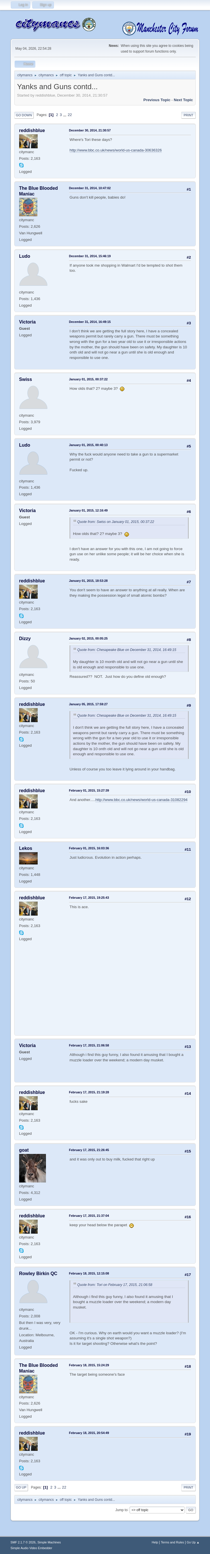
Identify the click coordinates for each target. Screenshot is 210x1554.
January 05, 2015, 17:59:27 (88, 704)
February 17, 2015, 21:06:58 (89, 1045)
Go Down (24, 115)
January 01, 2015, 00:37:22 (88, 379)
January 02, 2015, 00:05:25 (88, 638)
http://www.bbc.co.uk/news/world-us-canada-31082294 (141, 800)
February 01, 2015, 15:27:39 (89, 790)
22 (70, 115)
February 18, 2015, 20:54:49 (89, 1433)
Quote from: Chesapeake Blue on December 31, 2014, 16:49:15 (126, 650)
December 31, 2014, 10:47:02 (90, 188)
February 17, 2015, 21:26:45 (89, 1150)
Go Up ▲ (193, 1542)
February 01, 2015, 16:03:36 (89, 848)
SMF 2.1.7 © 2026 (23, 1542)
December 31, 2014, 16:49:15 (90, 321)
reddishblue (32, 130)
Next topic (183, 100)
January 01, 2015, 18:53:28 (88, 580)
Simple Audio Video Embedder (31, 1548)
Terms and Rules (172, 1542)
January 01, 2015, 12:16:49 (88, 510)
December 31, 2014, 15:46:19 (90, 256)
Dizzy (25, 638)
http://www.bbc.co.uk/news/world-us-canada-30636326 (116, 150)
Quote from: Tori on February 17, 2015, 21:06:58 (114, 1285)
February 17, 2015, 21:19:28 (89, 1092)
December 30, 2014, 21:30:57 (90, 130)
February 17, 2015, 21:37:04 (89, 1215)
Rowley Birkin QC (38, 1273)
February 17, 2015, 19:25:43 (89, 897)
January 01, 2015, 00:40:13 (88, 445)
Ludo (24, 256)
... (65, 115)
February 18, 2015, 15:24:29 (89, 1365)
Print (188, 115)
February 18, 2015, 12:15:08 (89, 1273)
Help (155, 1542)
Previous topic (157, 100)
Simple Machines (49, 1542)
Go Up (21, 1487)
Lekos (25, 848)
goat (24, 1150)
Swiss (25, 379)
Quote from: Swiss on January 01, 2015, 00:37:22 (115, 522)
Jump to (121, 1510)
